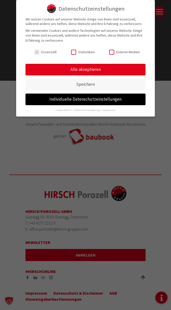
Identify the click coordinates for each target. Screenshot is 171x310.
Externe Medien (124, 52)
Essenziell (45, 52)
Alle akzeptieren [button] (85, 69)
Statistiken (83, 52)
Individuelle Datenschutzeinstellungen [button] (85, 99)
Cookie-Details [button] (64, 110)
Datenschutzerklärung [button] (87, 110)
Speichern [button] (85, 84)
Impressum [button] (109, 110)
